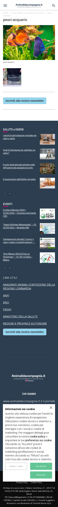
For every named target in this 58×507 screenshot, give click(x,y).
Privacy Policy (22, 482)
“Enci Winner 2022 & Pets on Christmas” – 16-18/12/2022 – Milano (17, 257)
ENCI (6, 302)
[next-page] (10, 194)
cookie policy (37, 436)
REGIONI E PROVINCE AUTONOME (25, 323)
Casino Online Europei (17, 341)
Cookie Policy (36, 482)
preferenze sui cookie (38, 440)
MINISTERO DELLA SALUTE (20, 316)
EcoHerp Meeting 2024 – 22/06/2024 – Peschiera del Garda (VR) (19, 213)
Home (5, 13)
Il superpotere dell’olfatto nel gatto (19, 179)
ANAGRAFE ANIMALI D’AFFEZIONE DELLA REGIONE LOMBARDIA (29, 286)
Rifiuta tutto (41, 475)
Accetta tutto (41, 466)
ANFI (6, 295)
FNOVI (7, 309)
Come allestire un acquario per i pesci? (28, 13)
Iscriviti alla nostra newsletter (25, 100)
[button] (5, 6)
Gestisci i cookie (16, 466)
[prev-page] (5, 194)
